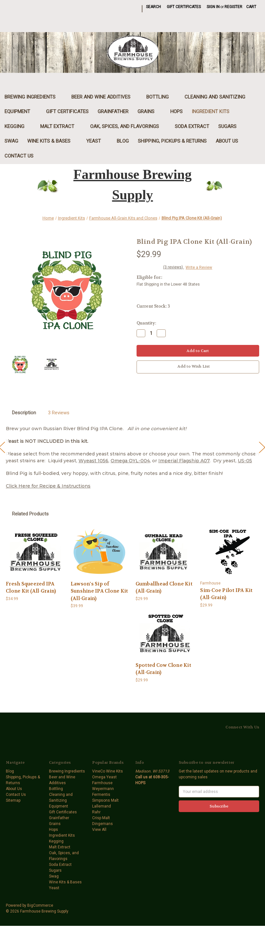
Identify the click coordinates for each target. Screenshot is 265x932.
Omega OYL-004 (130, 461)
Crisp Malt (101, 818)
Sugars (230, 126)
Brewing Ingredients (33, 97)
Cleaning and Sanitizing (218, 97)
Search (153, 7)
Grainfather (113, 111)
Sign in (213, 7)
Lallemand (101, 806)
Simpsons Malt (105, 800)
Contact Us (19, 156)
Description (24, 413)
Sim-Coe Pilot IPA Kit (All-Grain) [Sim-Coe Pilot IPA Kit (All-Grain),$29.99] (226, 594)
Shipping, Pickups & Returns (172, 141)
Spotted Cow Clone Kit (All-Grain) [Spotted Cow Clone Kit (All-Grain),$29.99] (163, 669)
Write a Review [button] (199, 267)
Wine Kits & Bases (52, 141)
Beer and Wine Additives (104, 97)
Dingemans (102, 823)
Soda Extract (192, 126)
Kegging (18, 126)
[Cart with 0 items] (251, 7)
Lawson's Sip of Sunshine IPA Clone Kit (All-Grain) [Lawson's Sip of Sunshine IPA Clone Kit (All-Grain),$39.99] (99, 591)
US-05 (245, 461)
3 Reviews (58, 413)
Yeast (97, 141)
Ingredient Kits (214, 111)
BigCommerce (40, 905)
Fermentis (101, 794)
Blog (123, 141)
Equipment (21, 111)
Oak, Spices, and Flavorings (128, 126)
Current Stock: (153, 306)
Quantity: (146, 323)
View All (99, 829)
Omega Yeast (104, 777)
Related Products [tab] (30, 514)
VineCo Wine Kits (107, 771)
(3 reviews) (173, 267)
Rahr (96, 812)
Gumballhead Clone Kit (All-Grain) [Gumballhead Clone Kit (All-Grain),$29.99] (164, 588)
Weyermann (103, 788)
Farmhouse (102, 783)
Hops (176, 111)
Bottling (160, 97)
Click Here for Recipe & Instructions (48, 486)
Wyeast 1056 (93, 461)
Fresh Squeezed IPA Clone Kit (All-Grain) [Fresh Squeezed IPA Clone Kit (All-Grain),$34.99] (31, 588)
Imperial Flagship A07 (184, 461)
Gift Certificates (184, 7)
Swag (11, 141)
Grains (149, 111)
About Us (227, 141)
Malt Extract (60, 126)
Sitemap (13, 800)
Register (233, 7)
